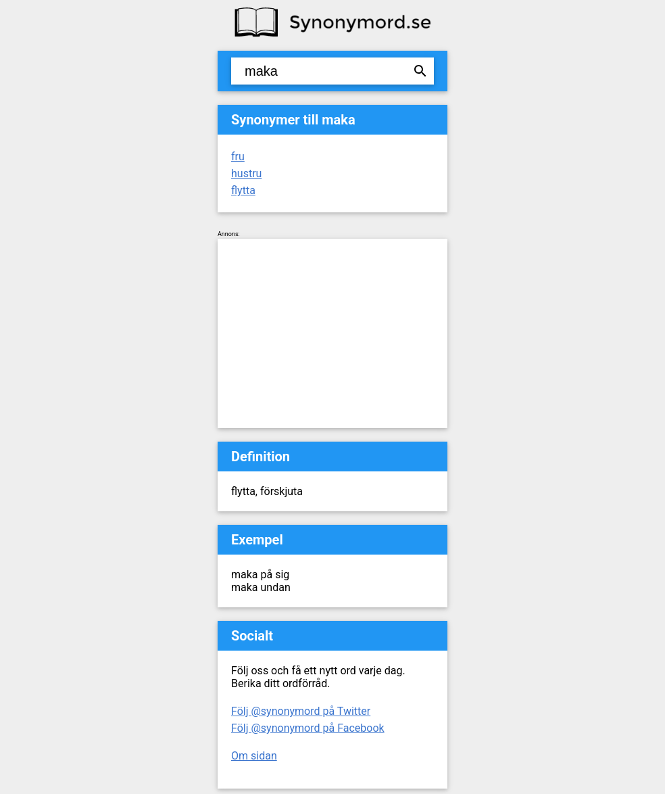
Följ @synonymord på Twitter (300, 711)
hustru (246, 173)
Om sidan (254, 755)
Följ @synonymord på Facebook (308, 728)
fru (238, 156)
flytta (243, 190)
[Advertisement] (332, 333)
